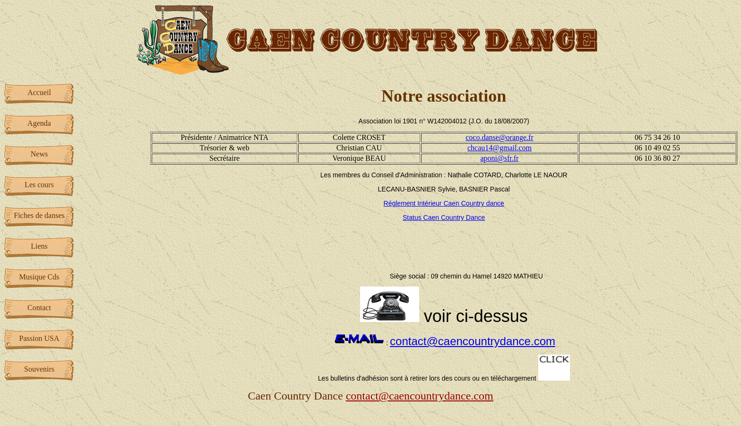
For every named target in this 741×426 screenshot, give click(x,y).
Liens (39, 246)
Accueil (39, 92)
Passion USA (39, 338)
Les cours (39, 185)
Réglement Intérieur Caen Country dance (444, 203)
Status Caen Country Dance (444, 217)
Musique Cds (39, 277)
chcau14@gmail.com (499, 148)
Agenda (39, 123)
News (39, 154)
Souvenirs (39, 369)
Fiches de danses (39, 215)
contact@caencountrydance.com (472, 341)
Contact (39, 308)
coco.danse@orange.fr (499, 137)
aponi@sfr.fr (500, 158)
